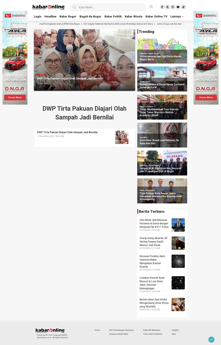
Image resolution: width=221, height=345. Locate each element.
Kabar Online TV (156, 17)
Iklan (174, 334)
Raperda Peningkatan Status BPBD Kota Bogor (59, 24)
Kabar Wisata (133, 17)
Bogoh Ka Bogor (90, 17)
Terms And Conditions (153, 334)
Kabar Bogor (68, 17)
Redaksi (175, 330)
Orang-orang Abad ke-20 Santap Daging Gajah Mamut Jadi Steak (153, 241)
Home (97, 330)
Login (37, 17)
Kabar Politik (113, 17)
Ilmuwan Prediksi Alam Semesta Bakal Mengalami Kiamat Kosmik (152, 261)
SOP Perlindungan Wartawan (121, 330)
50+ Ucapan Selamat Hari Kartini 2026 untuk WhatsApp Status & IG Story (119, 24)
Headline (50, 17)
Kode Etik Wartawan (151, 330)
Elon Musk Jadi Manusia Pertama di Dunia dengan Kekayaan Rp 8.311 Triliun (154, 223)
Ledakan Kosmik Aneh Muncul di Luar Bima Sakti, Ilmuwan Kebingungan (152, 283)
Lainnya (175, 17)
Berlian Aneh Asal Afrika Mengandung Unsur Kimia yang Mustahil (154, 303)
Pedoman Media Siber (118, 334)
